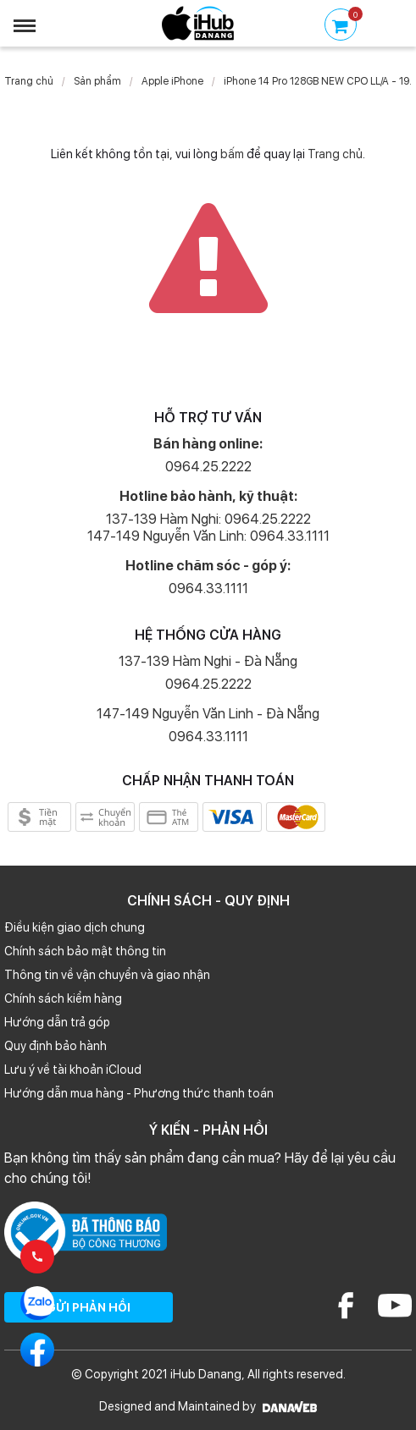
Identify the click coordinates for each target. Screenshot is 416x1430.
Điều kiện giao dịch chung (74, 927)
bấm (232, 154)
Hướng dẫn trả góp (57, 1022)
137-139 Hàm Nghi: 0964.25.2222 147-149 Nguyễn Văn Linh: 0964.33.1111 (208, 527)
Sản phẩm (97, 81)
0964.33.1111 (208, 588)
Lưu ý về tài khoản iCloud (72, 1069)
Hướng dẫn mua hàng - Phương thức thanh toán (139, 1093)
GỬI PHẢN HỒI (88, 1307)
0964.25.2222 (208, 467)
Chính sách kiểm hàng (63, 998)
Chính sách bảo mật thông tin (85, 951)
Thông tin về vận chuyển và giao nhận (107, 975)
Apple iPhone (172, 81)
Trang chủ (28, 81)
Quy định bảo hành (55, 1046)
